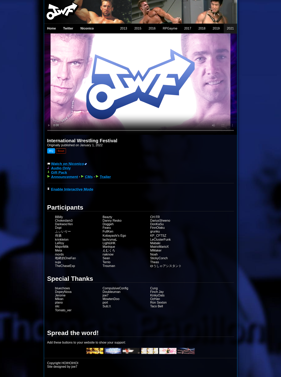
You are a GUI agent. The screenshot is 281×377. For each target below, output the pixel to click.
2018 (202, 28)
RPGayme (170, 28)
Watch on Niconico (67, 164)
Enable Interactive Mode (72, 189)
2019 (216, 28)
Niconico (87, 28)
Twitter (68, 28)
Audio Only (61, 168)
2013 (123, 28)
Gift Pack (59, 172)
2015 (137, 28)
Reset (61, 150)
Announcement (64, 177)
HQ (51, 150)
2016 (152, 28)
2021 (230, 28)
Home (51, 28)
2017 (187, 28)
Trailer (105, 177)
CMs (89, 177)
